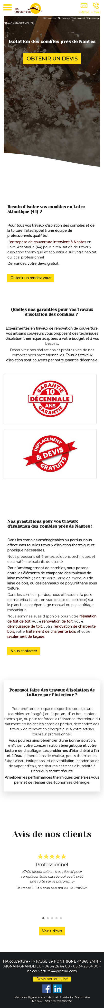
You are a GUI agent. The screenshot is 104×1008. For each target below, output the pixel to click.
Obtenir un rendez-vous (30, 278)
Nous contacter (23, 651)
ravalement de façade (25, 636)
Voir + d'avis (52, 931)
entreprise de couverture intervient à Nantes (48, 242)
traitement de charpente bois (51, 631)
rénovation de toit (57, 621)
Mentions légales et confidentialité (37, 997)
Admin (68, 997)
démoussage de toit (24, 626)
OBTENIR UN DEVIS (52, 58)
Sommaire (82, 997)
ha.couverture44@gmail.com (52, 971)
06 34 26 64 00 (57, 966)
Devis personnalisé (52, 979)
